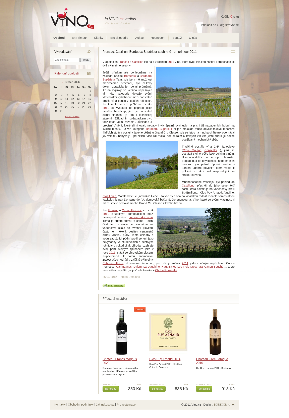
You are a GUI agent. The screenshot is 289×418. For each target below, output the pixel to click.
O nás (193, 37)
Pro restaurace (126, 404)
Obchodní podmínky (81, 404)
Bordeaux (130, 75)
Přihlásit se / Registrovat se (220, 25)
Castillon (137, 61)
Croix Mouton (192, 150)
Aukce (139, 37)
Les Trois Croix (187, 266)
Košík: (226, 16)
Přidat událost (72, 116)
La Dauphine (151, 266)
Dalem (137, 266)
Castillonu (188, 185)
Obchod (59, 37)
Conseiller (211, 150)
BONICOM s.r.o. (224, 404)
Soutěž (177, 37)
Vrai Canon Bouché (211, 266)
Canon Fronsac (132, 210)
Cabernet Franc (113, 263)
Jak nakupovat (105, 404)
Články (98, 37)
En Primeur (79, 37)
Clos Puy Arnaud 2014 (164, 359)
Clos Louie (109, 196)
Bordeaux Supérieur (159, 128)
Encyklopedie (119, 37)
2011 (171, 61)
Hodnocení (158, 37)
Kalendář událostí (66, 73)
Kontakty (60, 404)
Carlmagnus (124, 266)
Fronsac (124, 61)
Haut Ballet (169, 266)
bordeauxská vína (141, 217)
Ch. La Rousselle (166, 270)
